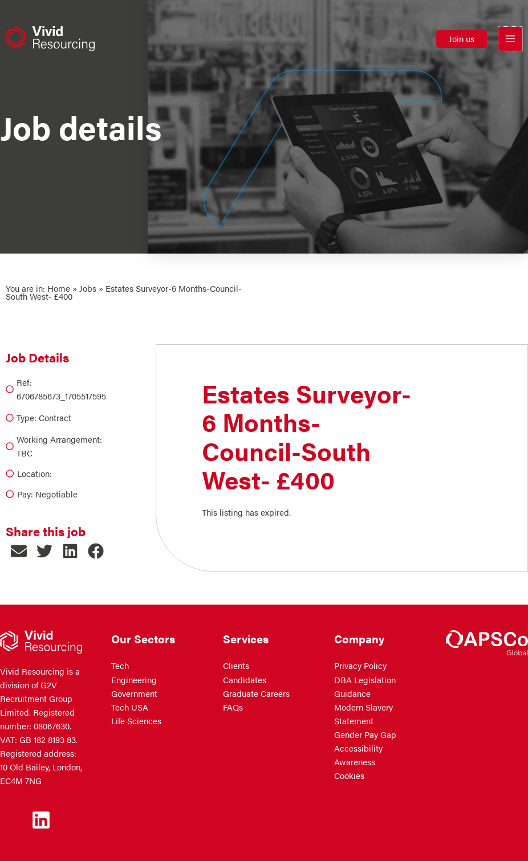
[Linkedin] (41, 820)
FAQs (233, 707)
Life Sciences (136, 721)
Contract (55, 417)
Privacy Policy (360, 665)
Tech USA (129, 707)
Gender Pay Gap (365, 734)
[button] (461, 40)
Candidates (244, 679)
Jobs (87, 288)
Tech (120, 665)
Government (134, 693)
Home (58, 288)
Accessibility (358, 748)
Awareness (354, 762)
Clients (236, 665)
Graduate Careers (256, 693)
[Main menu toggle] (510, 40)
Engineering (134, 679)
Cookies (349, 775)
